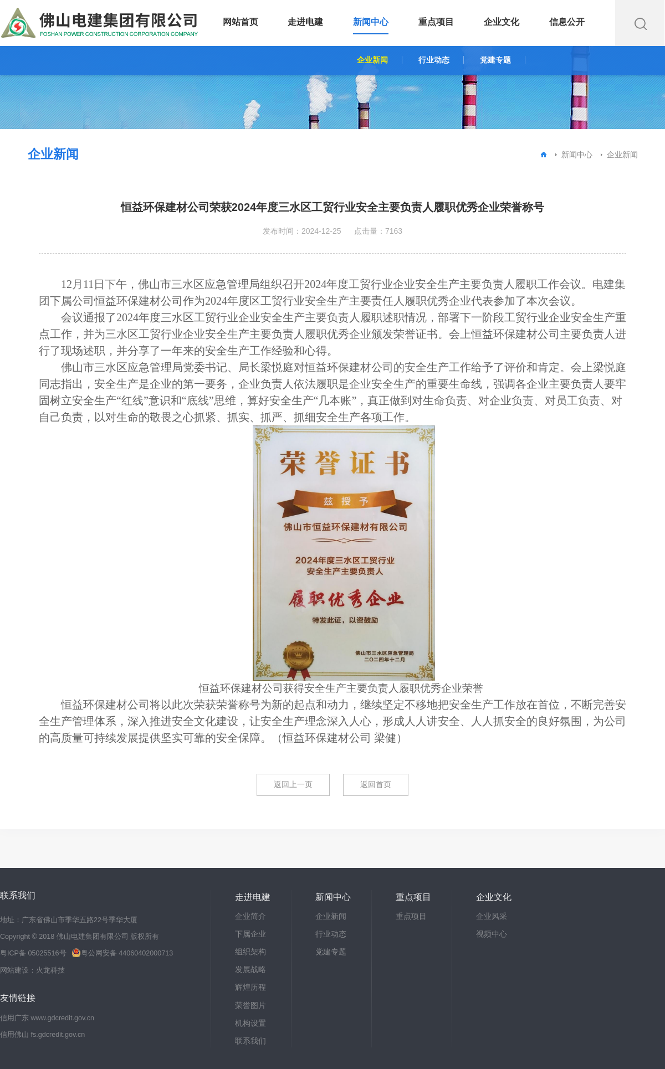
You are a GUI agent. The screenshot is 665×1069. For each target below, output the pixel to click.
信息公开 (567, 22)
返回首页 (375, 784)
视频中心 (491, 933)
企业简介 (250, 916)
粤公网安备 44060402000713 (122, 953)
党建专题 (495, 60)
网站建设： (18, 970)
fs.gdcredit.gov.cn (58, 1035)
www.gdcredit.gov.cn (63, 1018)
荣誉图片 (250, 1005)
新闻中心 (370, 22)
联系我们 (250, 1040)
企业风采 (491, 916)
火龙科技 (50, 970)
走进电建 (305, 22)
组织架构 (250, 951)
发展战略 (250, 969)
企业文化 (501, 22)
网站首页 (240, 22)
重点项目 (436, 22)
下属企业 (250, 933)
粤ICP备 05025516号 (33, 953)
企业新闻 (372, 60)
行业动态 (433, 60)
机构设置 (250, 1023)
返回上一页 (293, 784)
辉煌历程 (250, 987)
